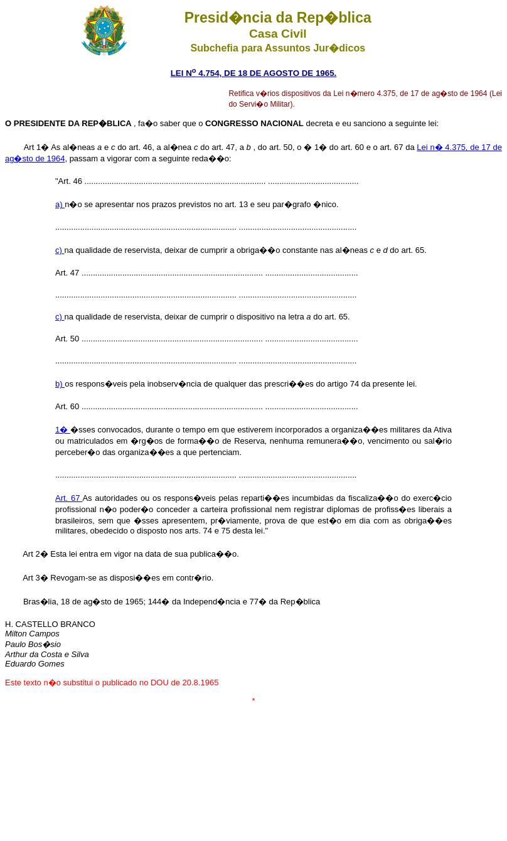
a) (60, 204)
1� (62, 429)
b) (60, 383)
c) (59, 250)
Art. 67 (68, 498)
